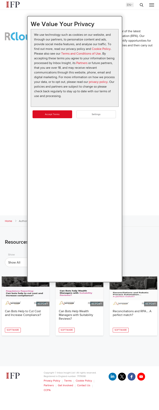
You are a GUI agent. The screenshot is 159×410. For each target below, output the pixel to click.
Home (8, 221)
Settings (96, 114)
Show (11, 254)
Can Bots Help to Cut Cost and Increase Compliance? (23, 313)
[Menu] (151, 5)
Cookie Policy (101, 49)
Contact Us (83, 385)
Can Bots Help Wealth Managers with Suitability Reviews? (76, 315)
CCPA (47, 390)
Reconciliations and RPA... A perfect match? (132, 313)
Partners (81, 63)
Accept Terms (52, 114)
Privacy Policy (52, 380)
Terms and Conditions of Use (81, 54)
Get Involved (65, 385)
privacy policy (98, 82)
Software (13, 330)
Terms (68, 380)
